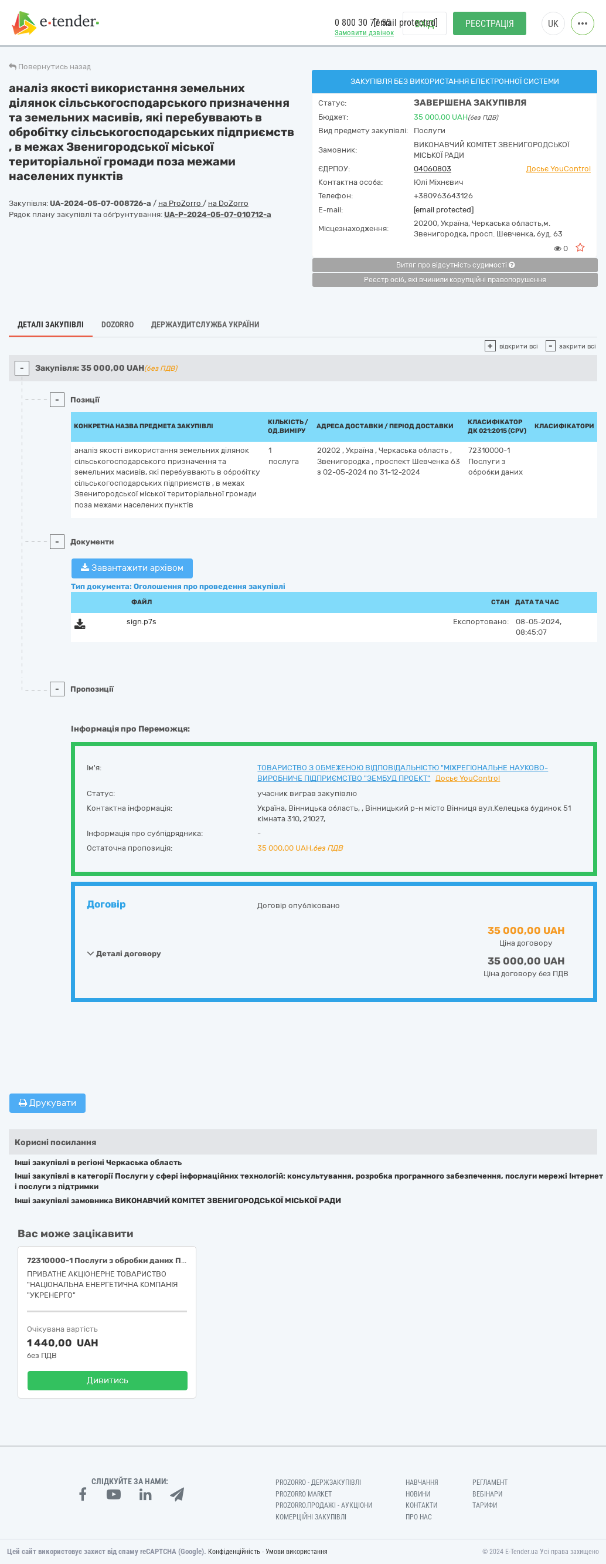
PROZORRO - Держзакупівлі (318, 1482)
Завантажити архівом (132, 568)
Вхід (424, 23)
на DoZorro (228, 203)
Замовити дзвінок (364, 32)
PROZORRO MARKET (303, 1494)
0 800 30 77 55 (363, 22)
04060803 (432, 168)
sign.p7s (141, 621)
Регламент (490, 1482)
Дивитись (107, 1380)
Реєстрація (489, 23)
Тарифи (484, 1505)
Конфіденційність (234, 1552)
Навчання (422, 1482)
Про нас (419, 1517)
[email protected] (444, 209)
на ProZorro (180, 203)
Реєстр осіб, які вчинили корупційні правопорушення (455, 280)
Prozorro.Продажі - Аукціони (323, 1505)
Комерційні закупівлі (310, 1517)
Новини (418, 1494)
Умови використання (296, 1552)
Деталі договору (124, 953)
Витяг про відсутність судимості (455, 265)
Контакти (421, 1505)
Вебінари (487, 1494)
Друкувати (47, 1103)
